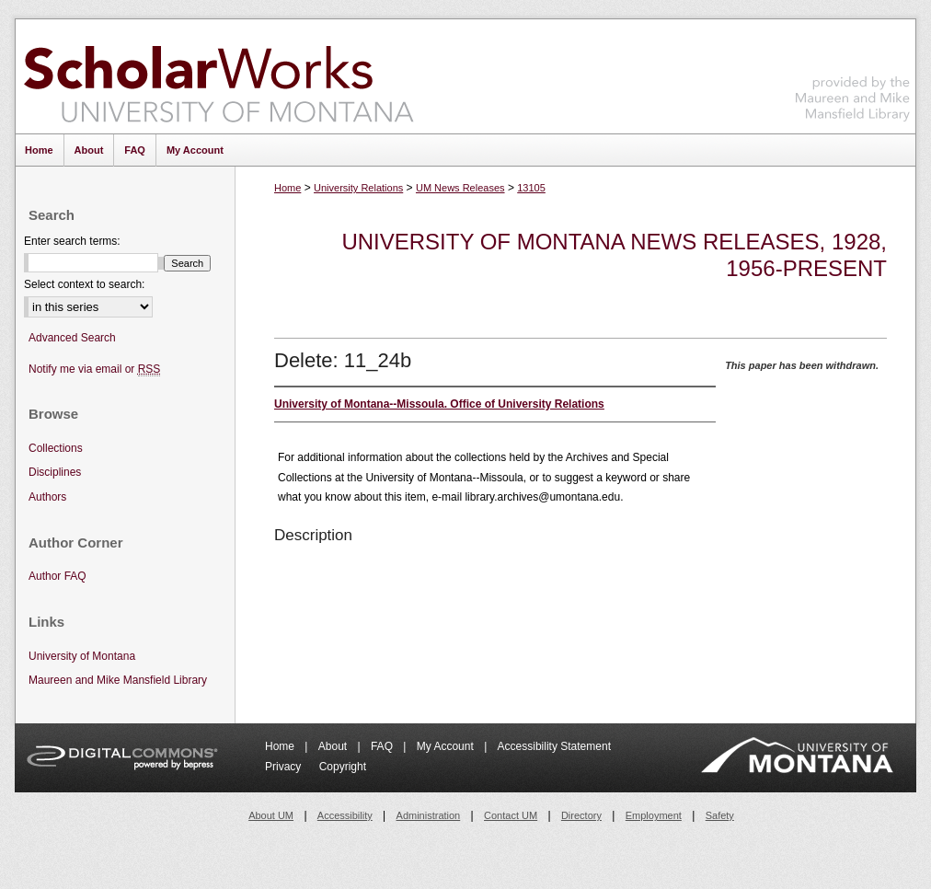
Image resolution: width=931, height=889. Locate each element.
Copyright (342, 766)
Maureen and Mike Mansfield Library (852, 73)
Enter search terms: (72, 241)
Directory (581, 815)
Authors (47, 497)
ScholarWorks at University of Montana (218, 76)
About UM (270, 815)
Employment (654, 815)
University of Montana (82, 656)
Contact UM (510, 815)
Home (287, 187)
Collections (56, 448)
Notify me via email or (94, 369)
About (334, 746)
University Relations (358, 187)
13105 (531, 187)
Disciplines (55, 472)
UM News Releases (460, 187)
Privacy (285, 766)
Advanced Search (72, 337)
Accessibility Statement (554, 746)
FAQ (383, 746)
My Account (447, 746)
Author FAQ (57, 576)
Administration (429, 815)
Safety (720, 815)
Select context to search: (84, 284)
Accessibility (345, 815)
